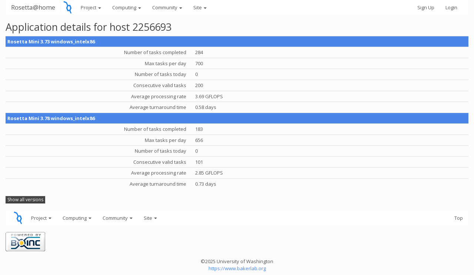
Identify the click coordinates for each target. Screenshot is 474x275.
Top (458, 218)
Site (200, 7)
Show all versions (25, 199)
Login (451, 7)
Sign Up (425, 7)
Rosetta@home (33, 7)
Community (167, 7)
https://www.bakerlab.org (237, 268)
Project (91, 7)
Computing (126, 7)
